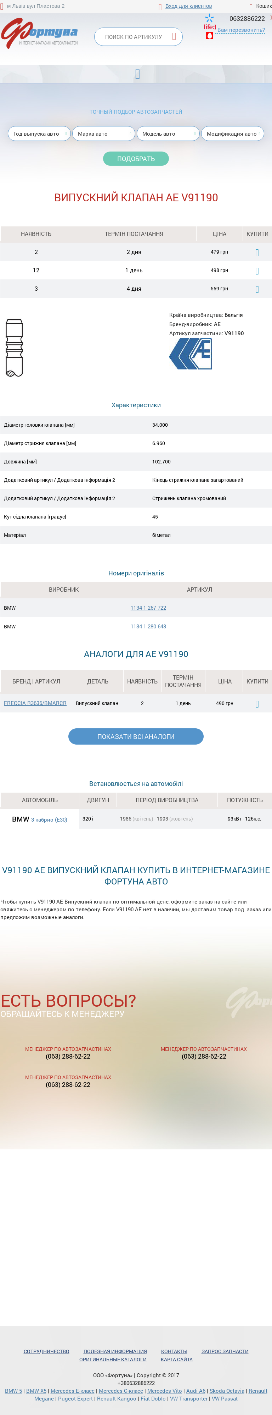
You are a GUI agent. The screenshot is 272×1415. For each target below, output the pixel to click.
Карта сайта (177, 1359)
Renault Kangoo (116, 1398)
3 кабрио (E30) (49, 819)
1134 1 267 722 (148, 607)
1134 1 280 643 (148, 626)
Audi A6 (195, 1390)
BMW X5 (36, 1390)
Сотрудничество (46, 1351)
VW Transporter (189, 1398)
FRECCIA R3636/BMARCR (35, 702)
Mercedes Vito (164, 1390)
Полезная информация (115, 1351)
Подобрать (136, 158)
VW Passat (225, 1398)
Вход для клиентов (188, 6)
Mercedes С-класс (121, 1390)
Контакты (174, 1351)
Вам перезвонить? (241, 29)
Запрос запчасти (225, 1351)
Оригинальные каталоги (113, 1359)
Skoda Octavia (227, 1390)
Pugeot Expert (75, 1398)
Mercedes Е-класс (73, 1390)
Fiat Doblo (153, 1398)
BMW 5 (13, 1390)
